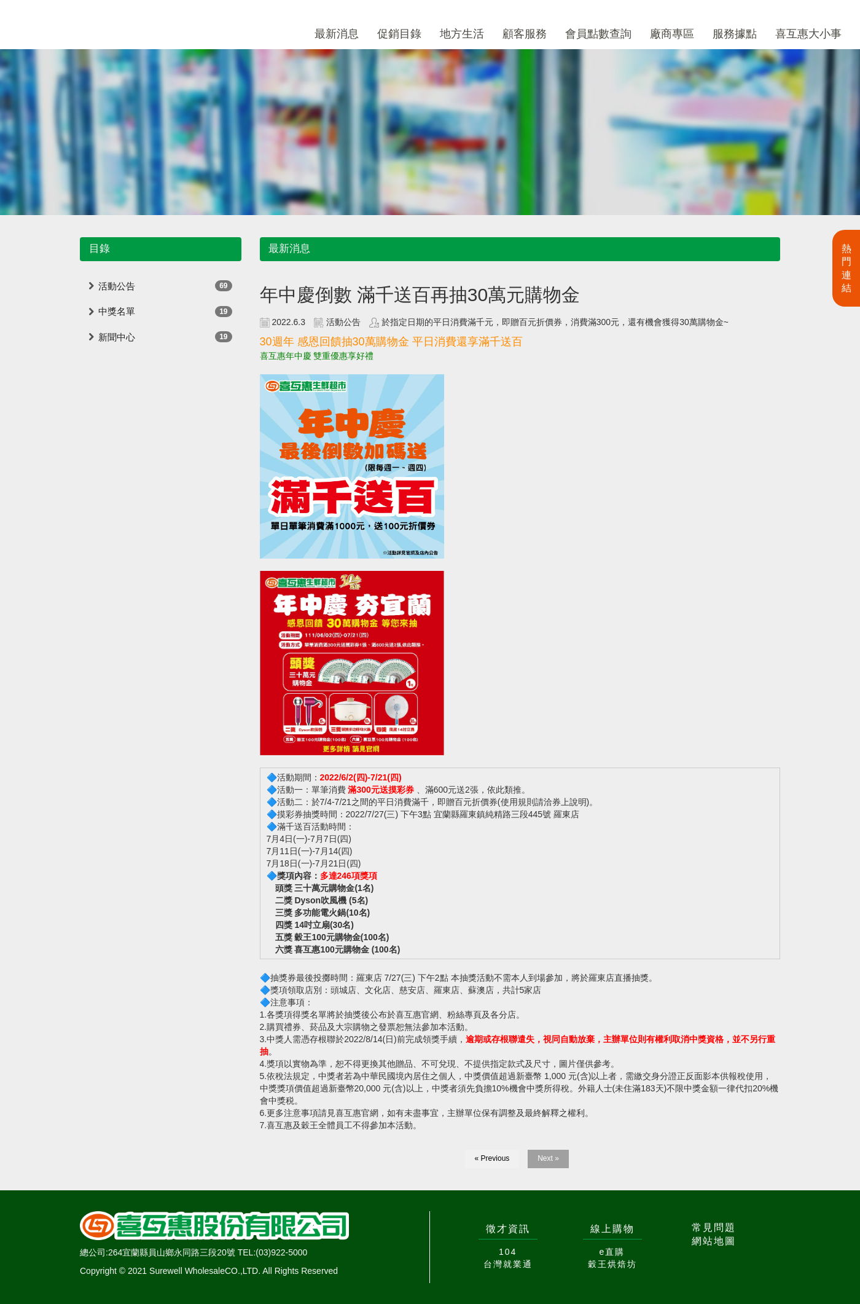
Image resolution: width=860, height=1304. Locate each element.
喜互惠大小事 (808, 34)
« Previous (492, 1158)
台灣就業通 (508, 1264)
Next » (548, 1158)
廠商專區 (672, 34)
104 (508, 1252)
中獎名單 (116, 311)
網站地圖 (714, 1241)
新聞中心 (116, 337)
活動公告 (116, 286)
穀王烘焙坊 (612, 1264)
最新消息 (337, 34)
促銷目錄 (399, 34)
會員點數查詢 (598, 34)
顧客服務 (524, 34)
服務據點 (735, 34)
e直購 (612, 1252)
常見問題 (714, 1227)
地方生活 (462, 34)
